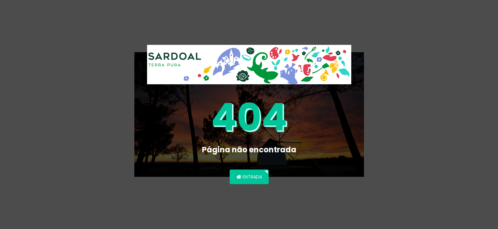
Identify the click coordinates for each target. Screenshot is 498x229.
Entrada (249, 177)
